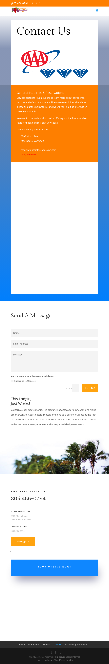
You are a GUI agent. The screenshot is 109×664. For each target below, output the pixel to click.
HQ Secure (60, 656)
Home (22, 644)
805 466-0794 (28, 498)
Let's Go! (90, 388)
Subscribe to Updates (23, 380)
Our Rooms (33, 644)
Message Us (23, 541)
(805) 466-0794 (28, 154)
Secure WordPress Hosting (60, 660)
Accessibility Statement (76, 644)
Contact (57, 644)
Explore (46, 644)
